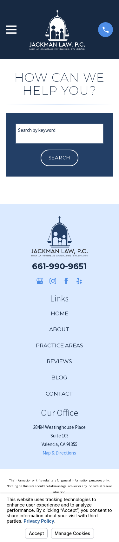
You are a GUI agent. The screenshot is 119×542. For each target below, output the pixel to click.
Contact (59, 393)
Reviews (59, 361)
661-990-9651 (59, 266)
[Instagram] (53, 281)
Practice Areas (59, 345)
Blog (59, 377)
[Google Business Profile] (39, 281)
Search (60, 158)
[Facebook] (66, 281)
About (59, 329)
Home (59, 313)
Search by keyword (37, 130)
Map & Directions (59, 453)
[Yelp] (79, 281)
